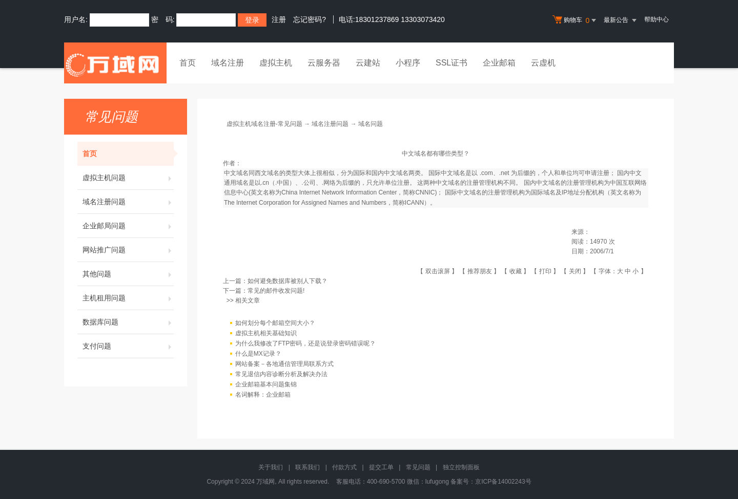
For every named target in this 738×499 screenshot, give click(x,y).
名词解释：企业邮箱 (263, 394)
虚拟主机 (275, 62)
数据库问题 (128, 322)
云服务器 (324, 62)
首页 (187, 62)
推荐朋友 (479, 271)
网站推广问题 (128, 250)
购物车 (575, 20)
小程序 (408, 62)
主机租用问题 (128, 298)
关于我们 (270, 467)
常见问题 (418, 467)
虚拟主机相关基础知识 (266, 333)
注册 (279, 19)
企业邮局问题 (128, 226)
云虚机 (543, 62)
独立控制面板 (461, 467)
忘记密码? (309, 19)
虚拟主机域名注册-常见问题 (264, 123)
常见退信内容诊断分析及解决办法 (281, 374)
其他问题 (128, 274)
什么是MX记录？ (258, 353)
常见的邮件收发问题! (276, 290)
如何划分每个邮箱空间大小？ (275, 323)
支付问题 (128, 346)
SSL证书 (451, 62)
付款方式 (344, 467)
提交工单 (381, 467)
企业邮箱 (499, 62)
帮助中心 (656, 19)
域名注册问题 (128, 202)
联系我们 (307, 467)
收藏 (515, 271)
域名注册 (227, 62)
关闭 (575, 271)
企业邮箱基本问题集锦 (266, 384)
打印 (545, 271)
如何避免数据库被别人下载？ (287, 281)
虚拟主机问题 (128, 177)
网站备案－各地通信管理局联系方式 (284, 363)
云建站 (368, 62)
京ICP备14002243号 (503, 481)
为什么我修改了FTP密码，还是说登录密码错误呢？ (305, 343)
